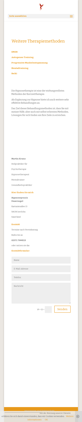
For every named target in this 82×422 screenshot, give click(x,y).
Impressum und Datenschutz (39, 411)
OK (46, 420)
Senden (62, 309)
